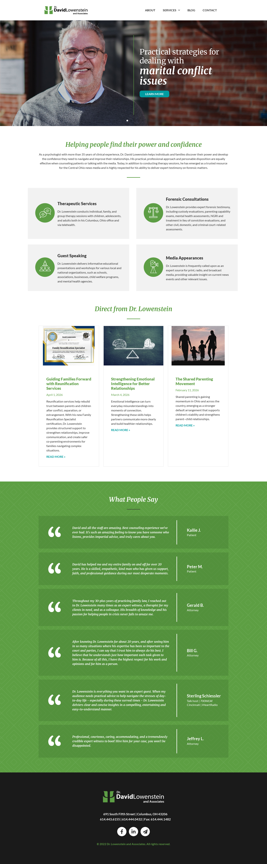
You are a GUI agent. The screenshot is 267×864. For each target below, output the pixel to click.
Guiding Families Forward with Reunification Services (68, 383)
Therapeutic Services (77, 203)
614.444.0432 (132, 819)
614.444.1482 (161, 819)
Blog (191, 10)
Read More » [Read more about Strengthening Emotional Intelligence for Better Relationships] (120, 430)
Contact (210, 10)
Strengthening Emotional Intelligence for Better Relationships (133, 383)
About (150, 10)
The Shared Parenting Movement (194, 381)
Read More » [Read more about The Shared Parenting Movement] (185, 425)
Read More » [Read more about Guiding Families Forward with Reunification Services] (55, 456)
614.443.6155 (110, 819)
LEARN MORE (154, 94)
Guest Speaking (72, 255)
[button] (127, 120)
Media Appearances (184, 257)
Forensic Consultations (187, 199)
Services (171, 10)
